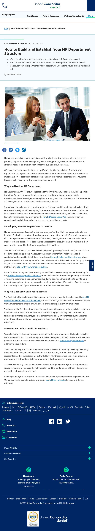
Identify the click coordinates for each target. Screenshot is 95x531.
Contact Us (9, 437)
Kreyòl (70, 407)
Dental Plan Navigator (56, 379)
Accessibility (41, 498)
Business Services (47, 453)
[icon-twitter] (67, 423)
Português (8, 410)
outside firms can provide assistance (24, 275)
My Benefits (47, 459)
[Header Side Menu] (91, 5)
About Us (8, 425)
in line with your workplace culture (31, 266)
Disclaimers (21, 498)
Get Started (32, 15)
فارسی (46, 410)
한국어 (33, 407)
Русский (52, 407)
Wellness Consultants (74, 15)
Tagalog (42, 407)
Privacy (10, 498)
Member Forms (75, 498)
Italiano (18, 410)
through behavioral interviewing (66, 257)
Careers (53, 498)
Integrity (62, 498)
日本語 (27, 410)
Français (79, 407)
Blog (90, 15)
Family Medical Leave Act (54, 216)
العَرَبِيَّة (62, 407)
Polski (87, 407)
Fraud (31, 498)
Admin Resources (51, 15)
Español (5, 407)
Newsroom (9, 431)
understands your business (72, 340)
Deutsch (37, 410)
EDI (86, 498)
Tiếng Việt (23, 407)
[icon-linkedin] (59, 423)
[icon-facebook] (51, 423)
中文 (14, 407)
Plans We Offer (47, 447)
